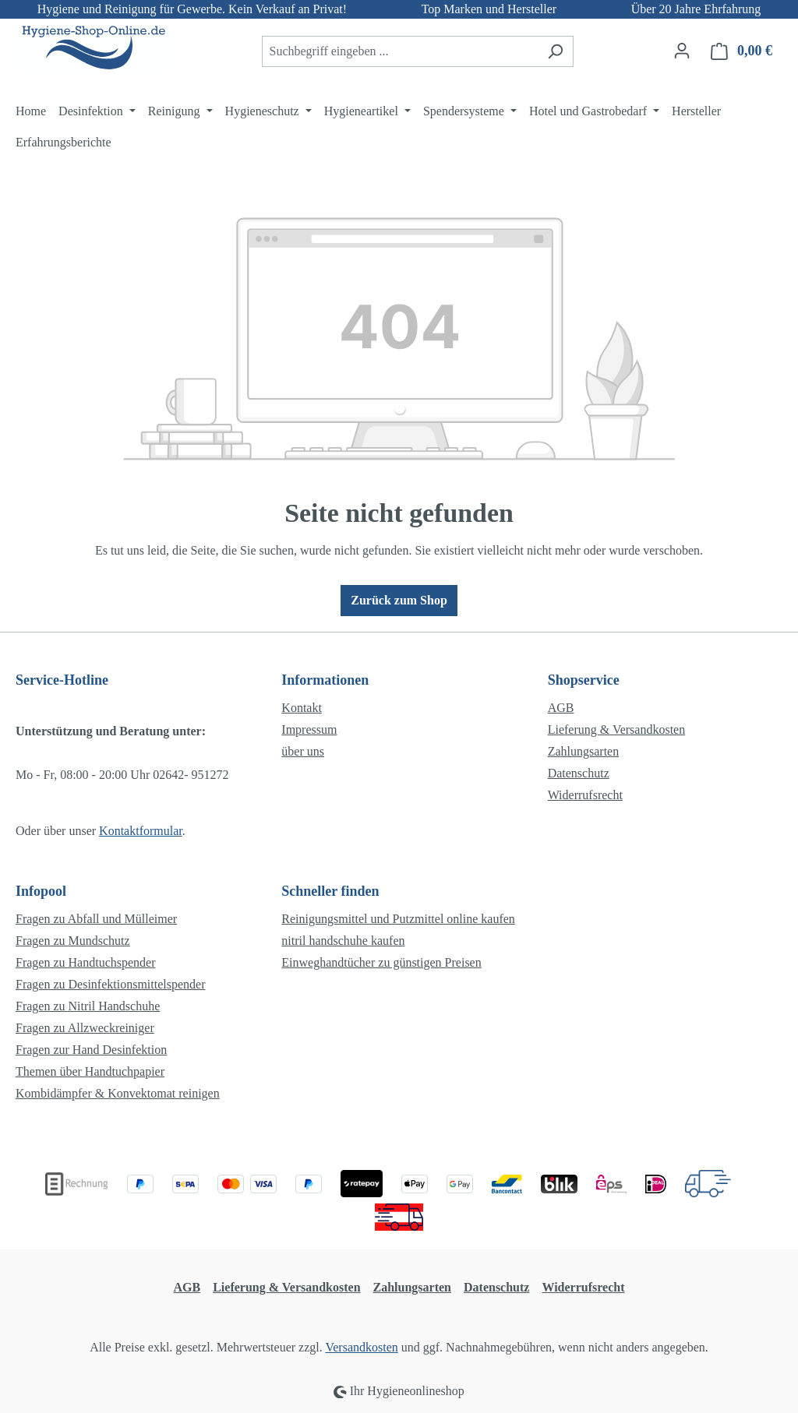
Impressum (309, 729)
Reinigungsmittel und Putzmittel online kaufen (398, 918)
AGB (561, 707)
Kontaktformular (140, 830)
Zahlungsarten (584, 751)
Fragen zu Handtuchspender (86, 962)
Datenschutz (578, 773)
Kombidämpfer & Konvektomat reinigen (118, 1093)
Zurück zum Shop (399, 600)
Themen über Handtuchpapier (90, 1071)
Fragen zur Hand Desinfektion (91, 1049)
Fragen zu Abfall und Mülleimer (96, 918)
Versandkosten (361, 1347)
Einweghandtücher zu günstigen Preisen (381, 962)
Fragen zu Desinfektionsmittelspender (111, 984)
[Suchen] (555, 51)
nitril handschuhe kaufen (342, 940)
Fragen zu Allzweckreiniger (85, 1027)
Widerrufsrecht (585, 795)
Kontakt (301, 707)
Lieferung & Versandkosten (617, 729)
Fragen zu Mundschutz (73, 940)
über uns (302, 751)
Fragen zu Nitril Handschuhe (88, 1006)
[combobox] (400, 51)
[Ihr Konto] (682, 50)
